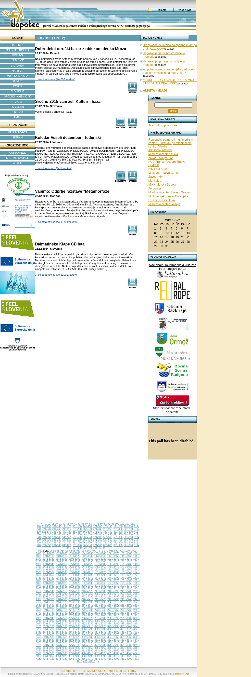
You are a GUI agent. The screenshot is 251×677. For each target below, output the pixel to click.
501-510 (128, 534)
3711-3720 (126, 642)
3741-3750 (61, 645)
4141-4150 (61, 658)
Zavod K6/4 (155, 176)
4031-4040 (126, 653)
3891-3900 (48, 650)
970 (94, 550)
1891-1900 (48, 583)
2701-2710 (61, 610)
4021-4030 (113, 653)
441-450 (67, 534)
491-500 (118, 534)
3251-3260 (48, 629)
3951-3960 (126, 650)
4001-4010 (87, 653)
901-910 (128, 545)
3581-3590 (61, 639)
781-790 (107, 542)
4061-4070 (61, 656)
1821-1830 (61, 580)
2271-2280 (126, 594)
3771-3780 (100, 645)
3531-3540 (100, 637)
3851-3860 (100, 648)
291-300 (118, 529)
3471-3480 (126, 634)
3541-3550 (113, 637)
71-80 (99, 523)
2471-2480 (74, 602)
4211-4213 (89, 661)
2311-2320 (74, 596)
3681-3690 (87, 642)
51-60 (84, 523)
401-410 (128, 531)
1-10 (47, 523)
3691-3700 (100, 642)
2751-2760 (126, 610)
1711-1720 (126, 575)
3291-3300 (100, 629)
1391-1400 (126, 564)
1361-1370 (87, 564)
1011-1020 (48, 553)
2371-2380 (48, 599)
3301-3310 (113, 629)
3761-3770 (87, 645)
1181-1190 (61, 558)
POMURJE (18, 86)
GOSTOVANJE (17, 152)
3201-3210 (87, 626)
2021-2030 (113, 585)
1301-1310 (113, 561)
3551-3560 (126, 637)
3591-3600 (74, 639)
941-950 (97, 548)
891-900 (118, 545)
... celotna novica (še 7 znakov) (53, 168)
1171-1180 (48, 558)
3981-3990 (61, 653)
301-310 (128, 529)
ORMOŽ (17, 81)
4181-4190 (113, 658)
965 (68, 550)
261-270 (87, 529)
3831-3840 (74, 648)
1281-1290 (87, 561)
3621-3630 (113, 639)
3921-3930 (87, 650)
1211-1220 (100, 558)
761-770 (87, 542)
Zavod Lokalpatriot (160, 158)
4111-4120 (126, 656)
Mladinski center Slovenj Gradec (169, 192)
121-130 (46, 526)
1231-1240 (126, 558)
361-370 (87, 531)
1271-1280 (74, 561)
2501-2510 (113, 602)
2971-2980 (100, 618)
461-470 (87, 534)
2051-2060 (48, 588)
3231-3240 (126, 626)
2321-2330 (87, 596)
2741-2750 (113, 610)
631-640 (56, 540)
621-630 (46, 540)
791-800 (118, 542)
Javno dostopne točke (162, 125)
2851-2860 (48, 615)
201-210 (128, 526)
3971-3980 (48, 653)
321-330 (46, 531)
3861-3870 (113, 648)
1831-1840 (74, 580)
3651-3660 (48, 642)
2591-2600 (126, 604)
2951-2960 (74, 618)
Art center (154, 188)
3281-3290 (87, 629)
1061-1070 (113, 553)
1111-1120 (74, 556)
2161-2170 (87, 591)
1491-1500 (48, 569)
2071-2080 (74, 588)
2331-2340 (100, 596)
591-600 (118, 537)
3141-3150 (113, 623)
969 (89, 550)
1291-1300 (100, 561)
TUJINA (17, 101)
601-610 (128, 537)
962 (52, 550)
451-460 (77, 534)
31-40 (69, 523)
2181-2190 (113, 591)
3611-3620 (100, 639)
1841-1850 (87, 580)
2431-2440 (126, 599)
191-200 (118, 526)
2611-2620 (48, 607)
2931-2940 (48, 618)
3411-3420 (48, 634)
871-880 (97, 545)
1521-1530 (87, 569)
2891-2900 (100, 615)
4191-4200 (126, 658)
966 (73, 550)
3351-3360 (74, 631)
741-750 (67, 542)
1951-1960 (126, 583)
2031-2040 (126, 585)
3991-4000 (74, 653)
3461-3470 (113, 634)
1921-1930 (87, 583)
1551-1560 (126, 569)
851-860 (77, 545)
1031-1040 (74, 553)
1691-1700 (100, 575)
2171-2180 (100, 591)
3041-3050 (87, 621)
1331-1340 (48, 564)
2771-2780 (48, 612)
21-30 (62, 523)
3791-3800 (126, 645)
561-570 (87, 537)
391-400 (118, 531)
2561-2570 (87, 604)
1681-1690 (87, 575)
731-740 (56, 542)
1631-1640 (126, 572)
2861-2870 (61, 615)
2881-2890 (87, 615)
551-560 (77, 537)
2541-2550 (61, 604)
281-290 (107, 529)
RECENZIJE (18, 112)
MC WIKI (18, 163)
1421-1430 (61, 567)
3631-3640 (126, 639)
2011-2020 (100, 585)
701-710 (128, 540)
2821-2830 (113, 612)
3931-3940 (100, 650)
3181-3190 (61, 626)
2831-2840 (126, 612)
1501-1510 (61, 569)
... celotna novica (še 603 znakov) (55, 79)
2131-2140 (48, 591)
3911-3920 (74, 650)
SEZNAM (18, 137)
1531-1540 (100, 569)
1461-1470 (113, 567)
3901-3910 (61, 650)
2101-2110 (113, 588)
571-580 (97, 537)
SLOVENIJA (17, 91)
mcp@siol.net (182, 673)
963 (57, 550)
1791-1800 (126, 577)
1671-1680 (74, 575)
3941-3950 (113, 650)
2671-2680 (126, 607)
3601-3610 (87, 639)
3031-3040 (74, 621)
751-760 (77, 542)
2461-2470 (61, 602)
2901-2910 (113, 615)
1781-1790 (113, 577)
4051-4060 (48, 656)
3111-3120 (74, 623)
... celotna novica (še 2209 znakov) (56, 274)
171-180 (97, 526)
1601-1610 (87, 572)
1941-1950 (113, 583)
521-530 (46, 537)
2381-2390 (61, 599)
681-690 (107, 540)
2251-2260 (100, 594)
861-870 (87, 545)
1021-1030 (61, 553)
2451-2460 (48, 602)
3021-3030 (61, 621)
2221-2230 (61, 594)
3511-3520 (74, 637)
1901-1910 (61, 583)
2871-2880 (74, 615)
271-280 (97, 529)
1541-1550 (113, 569)
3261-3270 (61, 629)
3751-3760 (74, 645)
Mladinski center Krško (163, 154)
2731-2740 (100, 610)
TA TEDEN (18, 45)
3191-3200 (74, 626)
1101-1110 (61, 556)
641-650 (67, 540)
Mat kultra (154, 180)
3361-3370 (87, 631)
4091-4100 (100, 656)
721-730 (46, 542)
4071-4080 (74, 656)
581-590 (107, 537)
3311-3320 (126, 629)
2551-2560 (74, 604)
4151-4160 (74, 658)
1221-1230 (113, 558)
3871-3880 (126, 648)
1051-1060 (100, 553)
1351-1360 (74, 564)
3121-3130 (87, 623)
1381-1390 (113, 564)
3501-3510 (61, 637)
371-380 (97, 531)
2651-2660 (100, 607)
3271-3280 (74, 629)
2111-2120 (126, 588)
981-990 (113, 550)
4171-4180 (100, 658)
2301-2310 (61, 596)
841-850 (67, 545)
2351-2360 (126, 596)
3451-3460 (100, 634)
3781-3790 (113, 645)
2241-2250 (87, 594)
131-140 (56, 526)
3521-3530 (87, 637)
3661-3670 (61, 642)
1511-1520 (74, 569)
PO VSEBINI (18, 107)
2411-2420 (100, 599)
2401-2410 (87, 599)
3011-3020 (48, 621)
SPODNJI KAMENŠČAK (17, 96)
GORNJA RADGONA (17, 50)
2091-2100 (100, 588)
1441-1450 (87, 567)
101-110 (124, 523)
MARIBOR (17, 70)
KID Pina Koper (158, 169)
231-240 (56, 529)
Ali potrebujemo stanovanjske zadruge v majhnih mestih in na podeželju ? (169, 71)
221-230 (46, 529)
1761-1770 (87, 577)
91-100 (115, 523)
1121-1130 (87, 556)
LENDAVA (17, 55)
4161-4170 (87, 658)
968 (84, 550)
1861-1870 (113, 580)
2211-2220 (48, 594)
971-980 (103, 550)
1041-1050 (87, 553)
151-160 (77, 526)
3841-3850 (87, 648)
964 (62, 550)
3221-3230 (113, 626)
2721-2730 (87, 610)
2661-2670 (113, 607)
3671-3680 (74, 642)
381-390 (107, 531)
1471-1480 (126, 567)
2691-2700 (48, 610)
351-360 (77, 531)
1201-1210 (87, 558)
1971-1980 (48, 585)
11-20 (54, 523)
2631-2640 (74, 607)
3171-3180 (48, 626)
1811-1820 (48, 580)
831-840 (56, 545)
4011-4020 (100, 653)
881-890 (107, 545)
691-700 (118, 540)
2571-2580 (100, 604)
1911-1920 (74, 583)
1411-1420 (48, 567)
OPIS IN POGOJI (17, 132)
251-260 (77, 529)
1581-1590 (61, 572)
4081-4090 (87, 656)
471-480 (97, 534)
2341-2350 (113, 596)
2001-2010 (87, 585)
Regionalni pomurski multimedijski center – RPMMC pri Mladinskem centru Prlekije (170, 143)
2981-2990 (113, 618)
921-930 (77, 548)
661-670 (87, 540)
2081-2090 (87, 588)
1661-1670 (61, 575)
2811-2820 (100, 612)
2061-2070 (61, 588)
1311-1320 (126, 561)
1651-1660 (48, 575)
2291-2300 (48, 596)
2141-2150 (61, 591)
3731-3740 (48, 645)
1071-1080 (126, 553)
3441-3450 (87, 634)
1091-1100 (48, 556)
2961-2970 (87, 618)
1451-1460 (100, 567)
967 (78, 550)
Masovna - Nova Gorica (163, 173)
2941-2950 (61, 618)
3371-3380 (100, 631)
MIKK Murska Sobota (162, 184)
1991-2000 (74, 585)
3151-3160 (126, 623)
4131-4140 (48, 658)
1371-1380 (100, 564)
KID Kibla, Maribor (160, 150)
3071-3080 (126, 621)
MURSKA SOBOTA (17, 76)
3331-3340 (48, 631)
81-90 (107, 523)
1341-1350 (61, 564)
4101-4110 (113, 656)
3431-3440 (74, 634)
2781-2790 (61, 612)
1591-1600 (74, 572)
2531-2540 (48, 604)
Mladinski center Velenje (164, 204)
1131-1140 (100, 556)
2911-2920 (126, 615)
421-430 (46, 534)
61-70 (92, 523)
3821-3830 (61, 648)
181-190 (107, 526)
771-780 (97, 542)
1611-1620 (100, 572)
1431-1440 (74, 567)
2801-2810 (87, 612)
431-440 (56, 534)
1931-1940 (100, 583)
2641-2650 (87, 607)
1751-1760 (74, 577)
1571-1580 (48, 572)
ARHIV (17, 117)
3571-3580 (48, 639)
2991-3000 (126, 618)
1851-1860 (100, 580)
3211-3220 (100, 626)
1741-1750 (61, 577)
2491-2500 (100, 602)
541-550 (67, 537)
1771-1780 (100, 577)
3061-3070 (113, 621)
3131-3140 (100, 623)
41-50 (77, 523)
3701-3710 (113, 642)
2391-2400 (74, 599)
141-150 (67, 526)
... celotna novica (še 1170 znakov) (56, 221)
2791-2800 (74, 612)
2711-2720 (74, 610)
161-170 (87, 526)
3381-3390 (113, 631)
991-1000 (124, 550)
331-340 (56, 531)
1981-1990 (61, 585)
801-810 (128, 542)
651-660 (77, 540)
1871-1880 (126, 580)
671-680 (97, 540)
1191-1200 (74, 558)
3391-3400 (126, 631)
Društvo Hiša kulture (161, 200)
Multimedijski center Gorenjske (168, 196)
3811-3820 (48, 648)
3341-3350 (61, 631)
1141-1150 (113, 556)
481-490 (107, 534)
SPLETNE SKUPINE (17, 158)
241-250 (67, 529)
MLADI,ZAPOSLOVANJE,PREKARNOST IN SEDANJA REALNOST (170, 81)
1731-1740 (48, 577)
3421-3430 (61, 634)
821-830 (46, 545)
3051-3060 (100, 621)
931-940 (87, 548)
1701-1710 (113, 575)
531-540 (56, 537)
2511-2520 (126, 602)
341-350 (67, 531)
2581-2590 (113, 604)
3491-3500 (48, 637)
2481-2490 (87, 602)
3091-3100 (48, 623)
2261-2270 (113, 594)
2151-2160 (74, 591)
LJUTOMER (17, 65)
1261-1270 (61, 561)
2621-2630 (61, 607)
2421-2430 (113, 599)
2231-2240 (74, 594)
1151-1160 (126, 556)
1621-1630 (113, 572)
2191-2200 (126, 591)
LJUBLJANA (18, 60)
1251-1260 (48, 561)
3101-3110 (61, 623)
